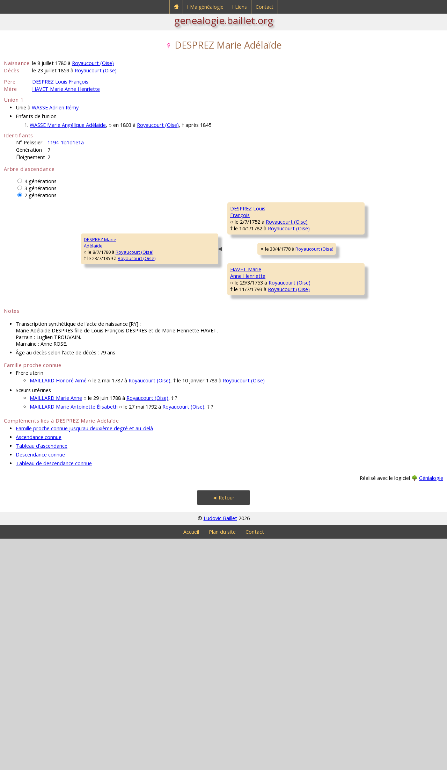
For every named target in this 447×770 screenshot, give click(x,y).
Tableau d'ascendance (41, 677)
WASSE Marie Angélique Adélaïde (68, 125)
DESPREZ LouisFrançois (135, 274)
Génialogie (431, 709)
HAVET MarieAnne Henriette (135, 442)
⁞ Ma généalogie (205, 6)
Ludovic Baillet (220, 749)
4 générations (40, 181)
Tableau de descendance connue (54, 694)
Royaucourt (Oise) (93, 63)
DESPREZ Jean (356, 208)
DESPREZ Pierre (246, 229)
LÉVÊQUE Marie (357, 418)
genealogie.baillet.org (223, 20)
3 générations (40, 188)
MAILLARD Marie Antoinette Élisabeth (74, 638)
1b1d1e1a (72, 142)
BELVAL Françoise (359, 250)
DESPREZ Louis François (60, 81)
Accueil (191, 763)
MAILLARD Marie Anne (56, 629)
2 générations (40, 195)
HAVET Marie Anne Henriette (66, 89)
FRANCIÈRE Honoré (361, 460)
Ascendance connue (38, 668)
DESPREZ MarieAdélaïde (24, 358)
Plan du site (222, 763)
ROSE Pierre (354, 292)
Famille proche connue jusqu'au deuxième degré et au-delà (84, 659)
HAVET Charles (356, 376)
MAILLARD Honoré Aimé (58, 612)
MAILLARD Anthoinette (364, 502)
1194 (53, 142)
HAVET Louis (243, 397)
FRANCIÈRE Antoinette (253, 481)
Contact (264, 6)
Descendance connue (40, 686)
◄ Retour (223, 729)
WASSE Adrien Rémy (55, 107)
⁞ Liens (239, 6)
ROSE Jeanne (244, 313)
